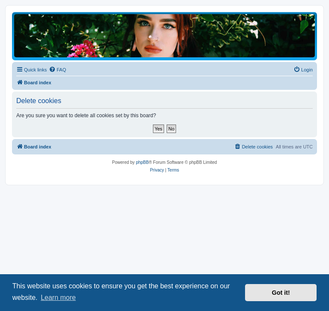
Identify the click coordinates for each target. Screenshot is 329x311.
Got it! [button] (281, 292)
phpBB (142, 162)
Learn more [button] (58, 297)
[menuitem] (57, 70)
